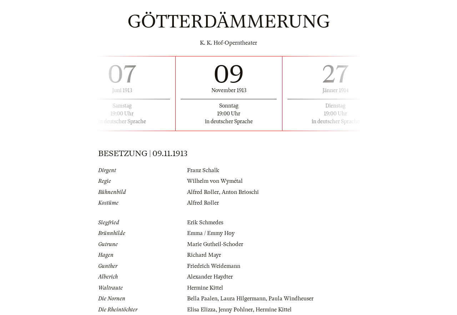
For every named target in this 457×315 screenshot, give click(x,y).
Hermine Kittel (205, 288)
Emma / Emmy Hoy (211, 233)
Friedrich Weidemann (213, 266)
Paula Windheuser (290, 298)
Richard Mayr (204, 255)
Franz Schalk (203, 170)
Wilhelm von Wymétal (215, 181)
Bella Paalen (202, 298)
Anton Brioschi (240, 192)
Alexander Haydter (210, 277)
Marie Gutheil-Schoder (215, 244)
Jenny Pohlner (236, 309)
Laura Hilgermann (243, 298)
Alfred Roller (203, 192)
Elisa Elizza (201, 309)
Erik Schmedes (205, 222)
